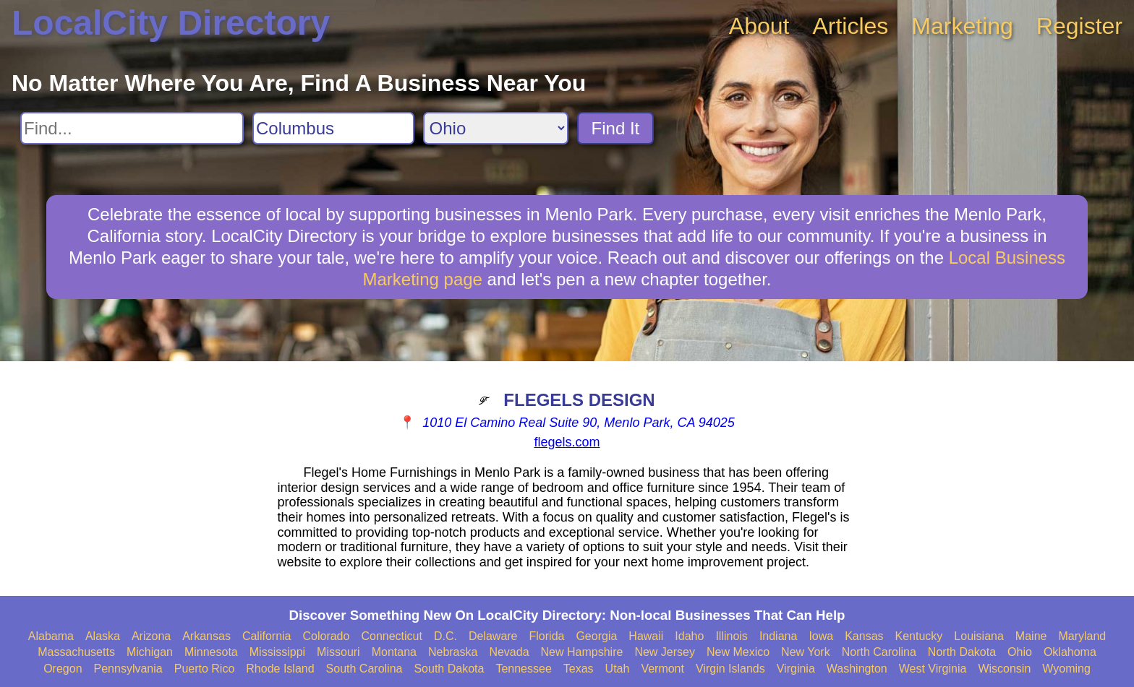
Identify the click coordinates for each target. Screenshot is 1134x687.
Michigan (150, 652)
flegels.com (567, 442)
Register (1079, 26)
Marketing (962, 26)
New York (805, 652)
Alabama (51, 636)
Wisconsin (1004, 668)
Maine (1031, 636)
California (266, 636)
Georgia (596, 636)
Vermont (662, 668)
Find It (616, 128)
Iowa (821, 636)
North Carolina (879, 652)
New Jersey (664, 652)
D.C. (445, 636)
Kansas (864, 636)
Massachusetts (76, 652)
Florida (547, 636)
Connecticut (391, 636)
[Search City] (333, 128)
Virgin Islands (730, 668)
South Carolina (364, 668)
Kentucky (919, 636)
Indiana (778, 636)
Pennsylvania (128, 668)
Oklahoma (1070, 652)
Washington (857, 668)
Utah (617, 668)
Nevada (509, 652)
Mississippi (277, 652)
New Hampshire (582, 652)
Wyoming (1066, 668)
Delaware (493, 636)
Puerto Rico (204, 668)
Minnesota (211, 652)
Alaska (102, 636)
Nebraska (452, 652)
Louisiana (979, 636)
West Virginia (933, 668)
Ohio (1019, 652)
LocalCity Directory (171, 23)
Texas (578, 668)
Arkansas (206, 636)
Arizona (151, 636)
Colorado (325, 636)
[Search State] (495, 128)
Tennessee (523, 668)
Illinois (731, 636)
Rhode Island (280, 668)
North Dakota (962, 652)
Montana (394, 652)
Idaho (689, 636)
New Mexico (738, 652)
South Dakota (449, 668)
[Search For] (132, 128)
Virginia (796, 668)
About (759, 26)
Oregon (62, 668)
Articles (850, 26)
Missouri (338, 652)
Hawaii (645, 636)
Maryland (1082, 636)
